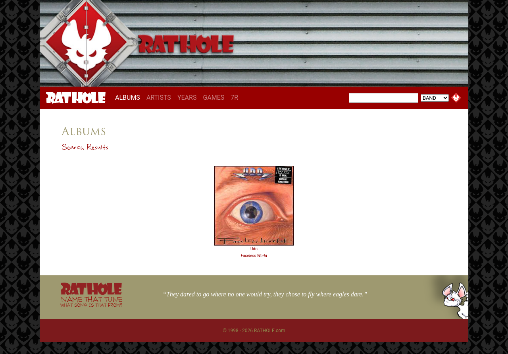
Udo (254, 249)
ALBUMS (129, 97)
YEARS (187, 97)
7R (234, 97)
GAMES (213, 97)
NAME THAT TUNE (91, 301)
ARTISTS (158, 97)
